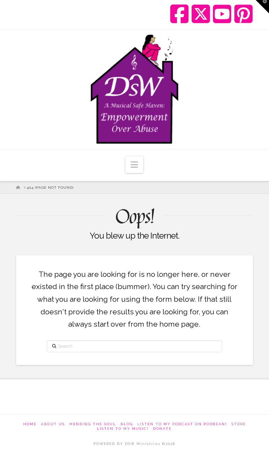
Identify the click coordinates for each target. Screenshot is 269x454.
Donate (162, 428)
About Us (53, 424)
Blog (126, 424)
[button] (134, 164)
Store (239, 424)
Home (29, 424)
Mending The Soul (92, 424)
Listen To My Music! (123, 428)
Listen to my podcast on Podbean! (182, 424)
